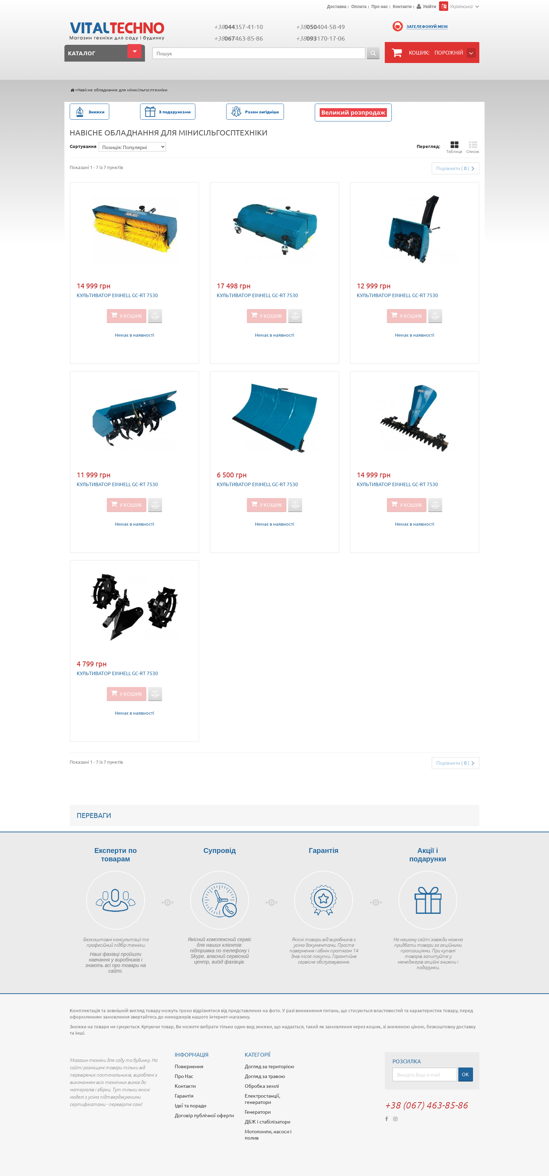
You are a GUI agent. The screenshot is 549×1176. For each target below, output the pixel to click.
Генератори (258, 1111)
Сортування (83, 146)
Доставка (336, 7)
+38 (238, 26)
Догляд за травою (265, 1076)
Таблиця (454, 147)
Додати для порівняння (155, 316)
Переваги (94, 815)
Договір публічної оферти (204, 1115)
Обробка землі (262, 1086)
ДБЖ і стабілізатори (267, 1121)
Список (472, 147)
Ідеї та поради (190, 1105)
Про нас (379, 7)
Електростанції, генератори (262, 1098)
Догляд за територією (269, 1066)
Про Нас (184, 1076)
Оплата (358, 7)
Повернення (189, 1066)
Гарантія (184, 1095)
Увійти (429, 6)
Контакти (402, 7)
